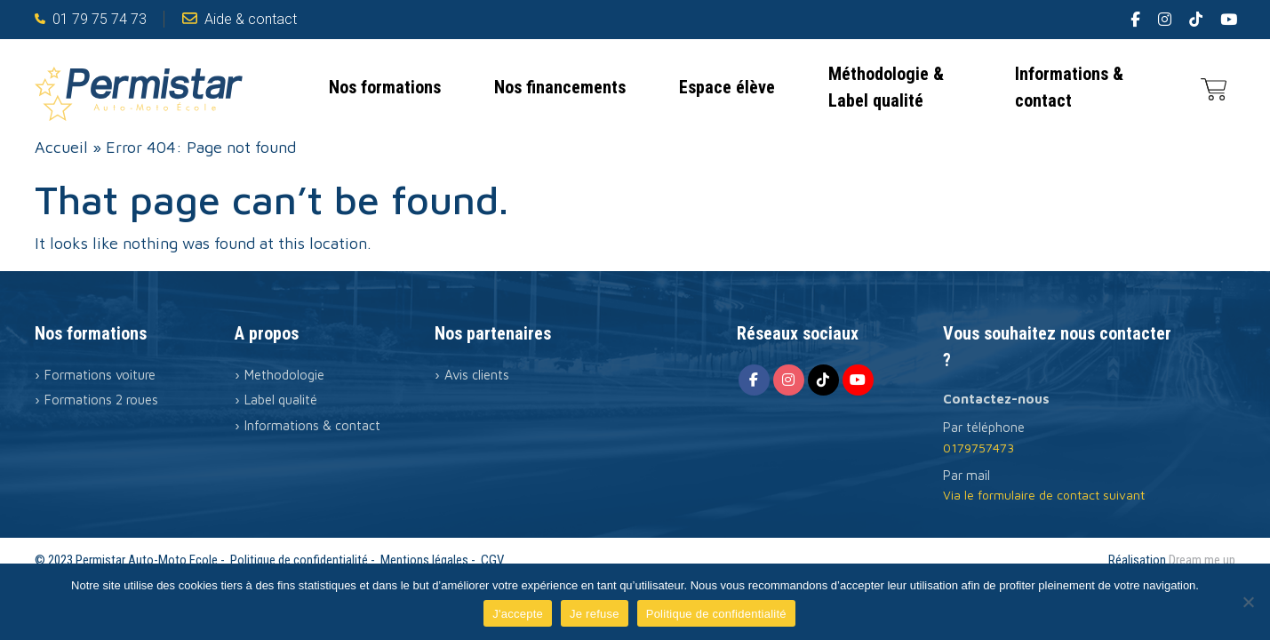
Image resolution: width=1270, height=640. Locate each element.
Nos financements (560, 87)
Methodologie (284, 374)
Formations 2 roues (101, 399)
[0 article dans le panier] (1214, 87)
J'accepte (517, 613)
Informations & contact (1069, 87)
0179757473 (978, 447)
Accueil (61, 147)
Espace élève (727, 87)
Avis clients (476, 374)
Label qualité (280, 399)
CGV (492, 560)
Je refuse (594, 613)
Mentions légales (424, 560)
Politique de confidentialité (299, 560)
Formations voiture (100, 374)
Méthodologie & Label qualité (886, 87)
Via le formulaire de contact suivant (1044, 494)
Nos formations (385, 87)
